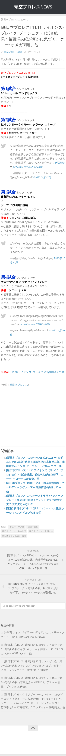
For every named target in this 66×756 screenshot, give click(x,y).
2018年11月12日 (41, 177)
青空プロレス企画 (13, 51)
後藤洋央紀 (33, 527)
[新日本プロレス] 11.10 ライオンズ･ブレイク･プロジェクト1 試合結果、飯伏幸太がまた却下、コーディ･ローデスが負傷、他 (35, 474)
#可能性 (59, 162)
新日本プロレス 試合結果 (14, 536)
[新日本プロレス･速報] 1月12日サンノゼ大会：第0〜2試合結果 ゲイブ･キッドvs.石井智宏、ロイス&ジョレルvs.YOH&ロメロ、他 (32, 649)
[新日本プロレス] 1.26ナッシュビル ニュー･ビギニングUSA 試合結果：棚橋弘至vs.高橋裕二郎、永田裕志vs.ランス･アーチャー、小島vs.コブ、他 (35, 462)
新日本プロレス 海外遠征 (14, 531)
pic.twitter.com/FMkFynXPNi (35, 324)
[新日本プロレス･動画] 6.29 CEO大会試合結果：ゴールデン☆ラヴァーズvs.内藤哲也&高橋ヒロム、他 (35, 487)
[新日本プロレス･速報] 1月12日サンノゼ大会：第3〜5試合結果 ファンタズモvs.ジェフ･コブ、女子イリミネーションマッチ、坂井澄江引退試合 (32, 666)
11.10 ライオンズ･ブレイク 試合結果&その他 (37, 372)
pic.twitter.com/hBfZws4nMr (27, 167)
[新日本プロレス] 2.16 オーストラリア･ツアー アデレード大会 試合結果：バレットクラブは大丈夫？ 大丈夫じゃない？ (34, 500)
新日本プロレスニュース (14, 19)
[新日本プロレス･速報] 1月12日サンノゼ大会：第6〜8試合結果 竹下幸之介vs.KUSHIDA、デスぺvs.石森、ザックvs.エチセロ (31, 682)
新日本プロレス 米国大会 (41, 531)
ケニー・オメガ (17, 527)
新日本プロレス (19, 384)
